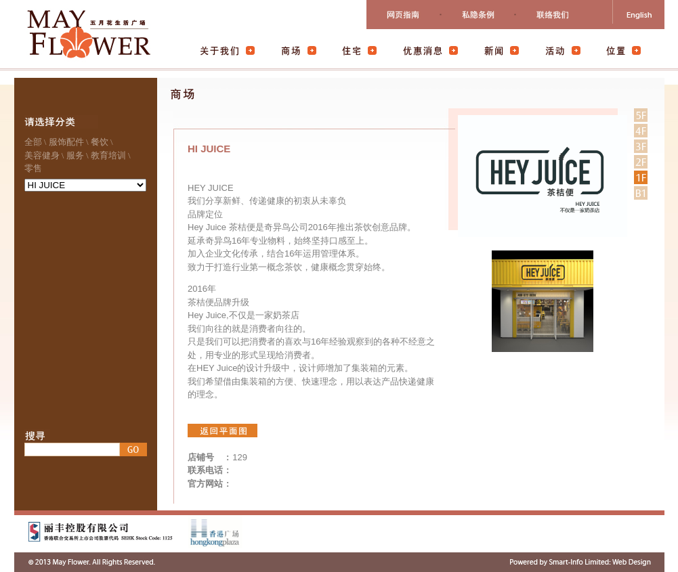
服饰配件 (66, 142)
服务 (75, 155)
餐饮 (99, 142)
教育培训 (108, 155)
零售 (33, 168)
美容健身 (42, 155)
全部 (33, 142)
